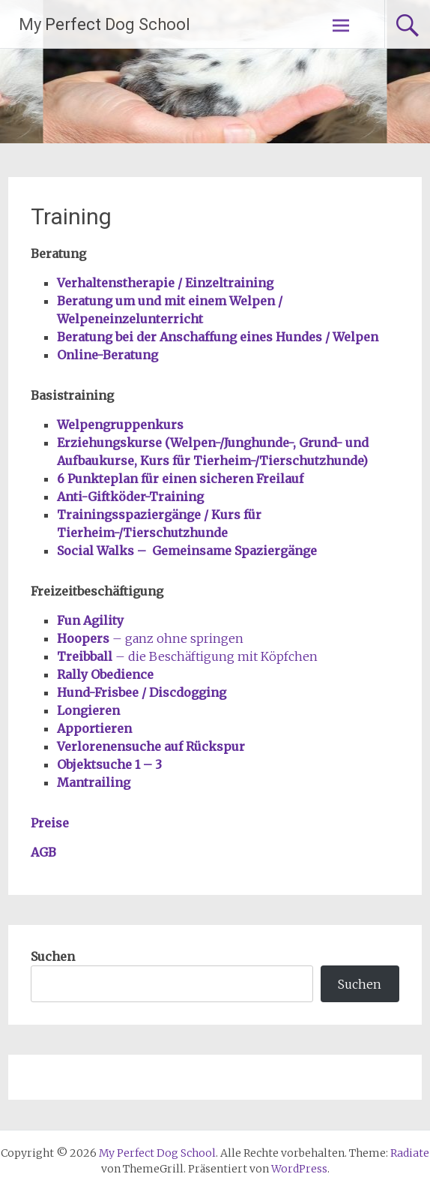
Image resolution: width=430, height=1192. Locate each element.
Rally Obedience (105, 674)
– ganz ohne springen (150, 638)
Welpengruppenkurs (120, 424)
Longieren (88, 710)
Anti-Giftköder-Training (130, 496)
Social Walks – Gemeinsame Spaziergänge (187, 550)
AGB (43, 852)
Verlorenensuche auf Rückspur (151, 746)
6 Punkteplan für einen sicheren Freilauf (180, 478)
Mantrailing (93, 782)
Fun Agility (90, 620)
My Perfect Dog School (104, 24)
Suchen (53, 956)
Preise (50, 822)
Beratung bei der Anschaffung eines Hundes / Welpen (217, 336)
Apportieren (94, 728)
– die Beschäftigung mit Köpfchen (189, 656)
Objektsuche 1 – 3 (109, 764)
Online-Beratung (107, 354)
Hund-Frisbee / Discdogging (141, 692)
